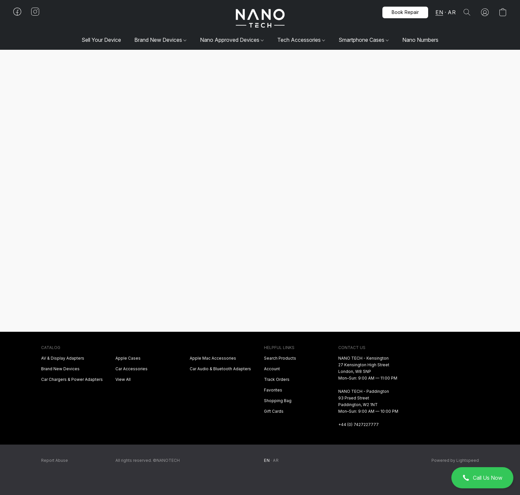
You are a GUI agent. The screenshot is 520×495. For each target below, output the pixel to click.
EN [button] (439, 12)
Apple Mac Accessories (213, 358)
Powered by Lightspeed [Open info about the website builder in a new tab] (455, 460)
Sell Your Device (101, 39)
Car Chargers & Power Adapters (72, 379)
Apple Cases (128, 358)
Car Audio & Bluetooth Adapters (220, 368)
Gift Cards (274, 411)
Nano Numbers (420, 39)
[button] (482, 477)
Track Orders (277, 379)
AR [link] (276, 460)
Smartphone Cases (364, 39)
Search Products (280, 358)
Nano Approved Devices (232, 39)
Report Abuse (54, 460)
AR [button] (452, 12)
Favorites (273, 390)
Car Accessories (131, 368)
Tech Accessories (301, 39)
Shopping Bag (278, 400)
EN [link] (267, 460)
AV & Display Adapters (62, 358)
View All (123, 379)
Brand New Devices (160, 39)
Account (272, 368)
